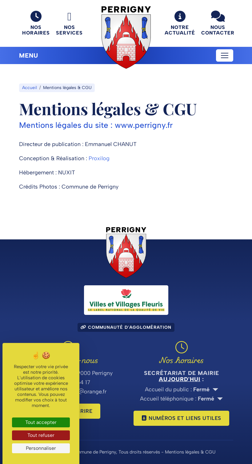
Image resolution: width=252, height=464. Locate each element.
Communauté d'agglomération (126, 327)
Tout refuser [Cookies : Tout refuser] (40, 435)
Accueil (29, 87)
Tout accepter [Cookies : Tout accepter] (41, 422)
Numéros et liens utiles (181, 418)
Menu (28, 55)
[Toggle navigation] (224, 55)
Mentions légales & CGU (190, 452)
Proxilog (99, 158)
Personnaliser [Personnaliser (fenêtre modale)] (41, 448)
